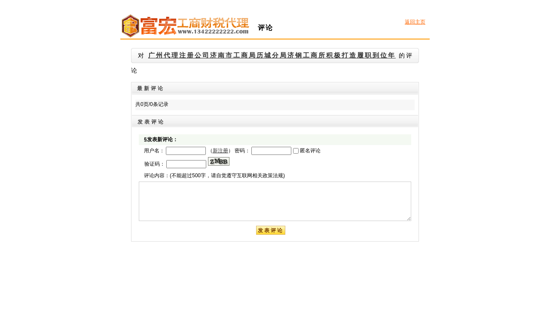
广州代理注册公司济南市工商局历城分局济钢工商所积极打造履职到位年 (272, 55)
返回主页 (415, 22)
